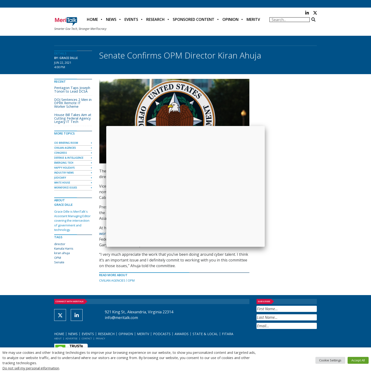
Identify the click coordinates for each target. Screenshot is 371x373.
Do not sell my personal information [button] (30, 368)
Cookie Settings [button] (330, 360)
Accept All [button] (358, 360)
